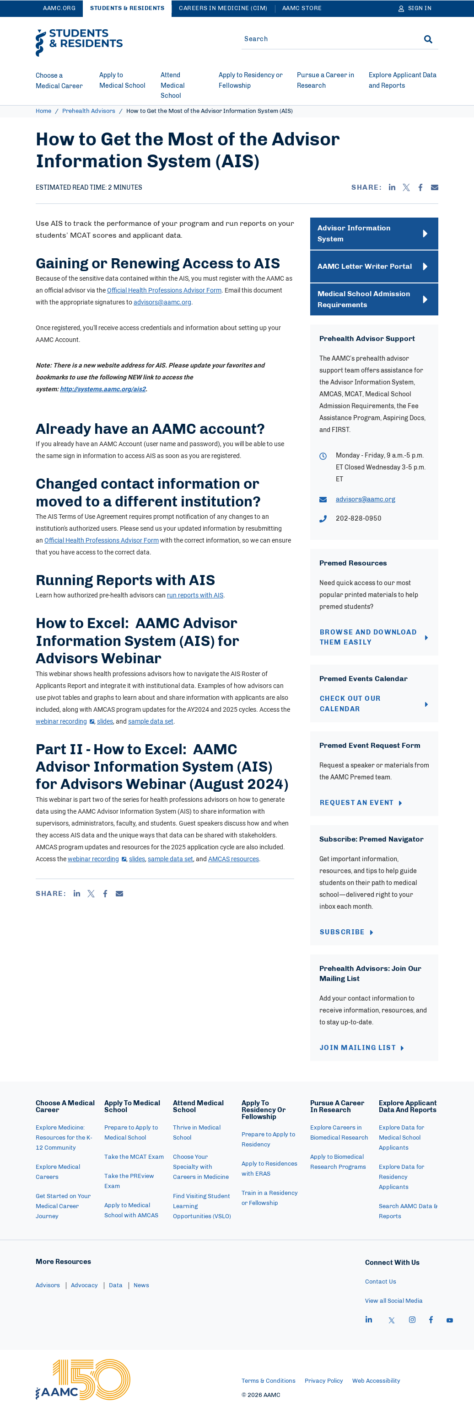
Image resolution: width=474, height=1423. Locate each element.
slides (105, 721)
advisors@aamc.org (162, 302)
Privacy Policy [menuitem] (324, 1395)
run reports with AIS (195, 595)
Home (43, 111)
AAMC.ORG (59, 8)
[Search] (428, 39)
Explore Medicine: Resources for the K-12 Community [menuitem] (64, 1152)
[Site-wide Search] (325, 39)
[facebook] (431, 1334)
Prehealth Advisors (88, 111)
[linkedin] (368, 1334)
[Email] (434, 187)
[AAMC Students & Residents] (79, 43)
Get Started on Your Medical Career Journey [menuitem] (63, 1220)
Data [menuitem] (116, 1299)
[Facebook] (420, 187)
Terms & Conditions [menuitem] (269, 1395)
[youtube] (449, 1334)
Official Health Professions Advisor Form (164, 290)
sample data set (150, 721)
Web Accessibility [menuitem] (376, 1395)
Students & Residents (127, 8)
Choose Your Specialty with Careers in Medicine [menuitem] (201, 1181)
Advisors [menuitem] (48, 1299)
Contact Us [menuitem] (380, 1296)
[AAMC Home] (83, 1393)
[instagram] (412, 1334)
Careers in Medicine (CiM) (223, 8)
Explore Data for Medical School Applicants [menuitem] (401, 1152)
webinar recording (65, 721)
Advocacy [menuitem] (84, 1299)
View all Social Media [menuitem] (394, 1315)
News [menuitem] (141, 1299)
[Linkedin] (392, 187)
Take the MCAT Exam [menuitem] (134, 1171)
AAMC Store (302, 8)
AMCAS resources (233, 858)
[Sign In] (415, 8)
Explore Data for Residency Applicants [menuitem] (401, 1191)
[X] (406, 187)
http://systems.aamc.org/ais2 (102, 389)
